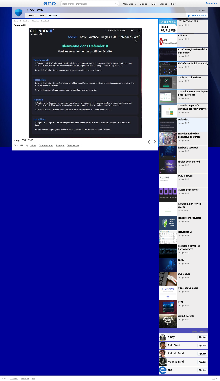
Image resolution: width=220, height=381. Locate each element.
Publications (35, 21)
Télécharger (73, 145)
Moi (42, 15)
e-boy (171, 336)
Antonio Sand (176, 353)
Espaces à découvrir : (200, 332)
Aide (33, 378)
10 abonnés (201, 10)
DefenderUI (45, 21)
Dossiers (53, 15)
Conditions (14, 378)
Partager (60, 145)
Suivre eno (25, 378)
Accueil (31, 15)
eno (170, 369)
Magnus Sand (176, 361)
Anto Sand (174, 345)
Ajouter (202, 337)
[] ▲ (215, 378)
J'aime (31, 145)
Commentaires (46, 145)
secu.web (18, 21)
